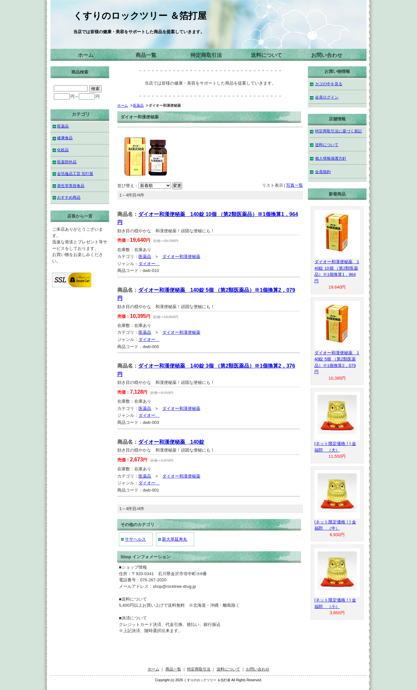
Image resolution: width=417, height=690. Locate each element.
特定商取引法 (206, 55)
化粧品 (63, 150)
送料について (266, 55)
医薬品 (138, 105)
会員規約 (323, 171)
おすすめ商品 (68, 197)
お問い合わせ (326, 55)
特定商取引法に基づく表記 (338, 131)
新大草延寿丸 (174, 539)
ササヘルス (135, 539)
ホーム (85, 55)
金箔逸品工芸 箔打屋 (75, 173)
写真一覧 (294, 185)
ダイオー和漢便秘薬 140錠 (171, 442)
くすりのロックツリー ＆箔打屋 (140, 16)
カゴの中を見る (328, 84)
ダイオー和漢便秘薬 (181, 256)
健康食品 (65, 138)
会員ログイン (326, 97)
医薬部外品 (67, 162)
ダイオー (149, 263)
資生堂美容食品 (70, 185)
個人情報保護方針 (330, 158)
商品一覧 (146, 55)
